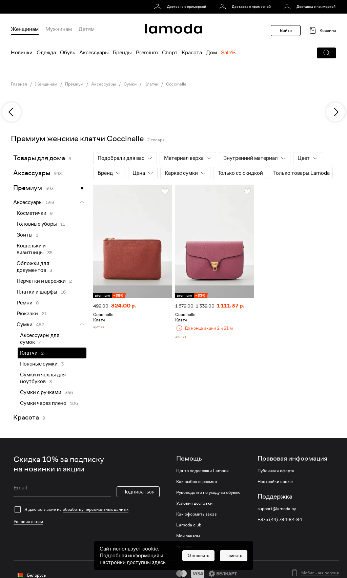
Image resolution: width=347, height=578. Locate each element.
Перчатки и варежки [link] (41, 281)
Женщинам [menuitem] (25, 29)
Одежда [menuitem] (46, 52)
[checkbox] (87, 509)
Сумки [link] (130, 84)
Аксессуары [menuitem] (94, 52)
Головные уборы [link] (37, 224)
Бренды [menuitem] (122, 52)
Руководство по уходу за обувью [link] (208, 492)
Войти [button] (286, 30)
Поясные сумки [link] (39, 363)
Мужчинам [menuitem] (58, 29)
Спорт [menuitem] (170, 52)
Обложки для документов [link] (33, 267)
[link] (181, 7)
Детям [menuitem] (87, 29)
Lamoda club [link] (188, 525)
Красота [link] (26, 417)
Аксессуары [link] (103, 84)
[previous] (11, 112)
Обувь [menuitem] (67, 52)
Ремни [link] (25, 302)
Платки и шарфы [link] (37, 291)
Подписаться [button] (138, 491)
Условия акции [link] (28, 521)
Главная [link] (19, 84)
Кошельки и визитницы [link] (31, 249)
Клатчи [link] (151, 84)
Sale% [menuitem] (228, 52)
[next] (335, 112)
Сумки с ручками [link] (40, 392)
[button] (326, 53)
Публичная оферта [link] (276, 470)
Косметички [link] (31, 213)
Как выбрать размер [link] (196, 481)
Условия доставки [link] (194, 503)
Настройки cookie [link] (275, 481)
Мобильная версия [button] (320, 573)
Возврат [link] (184, 546)
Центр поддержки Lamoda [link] (202, 470)
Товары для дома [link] (39, 158)
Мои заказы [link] (188, 536)
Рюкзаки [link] (27, 313)
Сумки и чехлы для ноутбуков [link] (43, 378)
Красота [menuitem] (192, 52)
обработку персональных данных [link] (95, 509)
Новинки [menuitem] (22, 52)
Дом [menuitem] (211, 52)
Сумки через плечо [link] (43, 403)
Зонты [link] (25, 234)
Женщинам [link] (46, 84)
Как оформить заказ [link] (196, 514)
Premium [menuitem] (147, 52)
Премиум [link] (74, 84)
